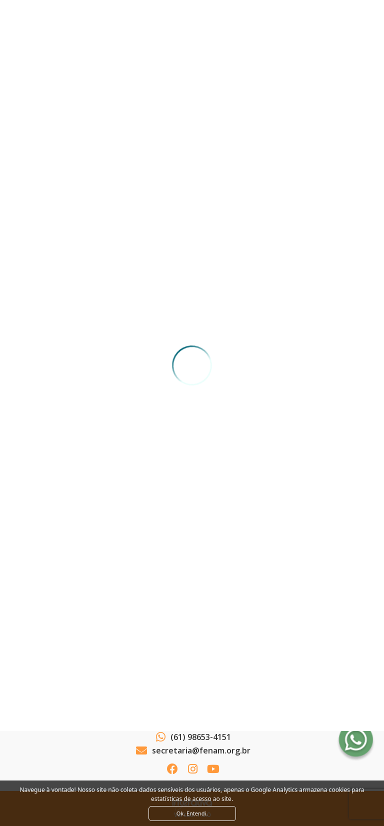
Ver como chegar (191, 710)
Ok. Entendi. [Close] (192, 813)
